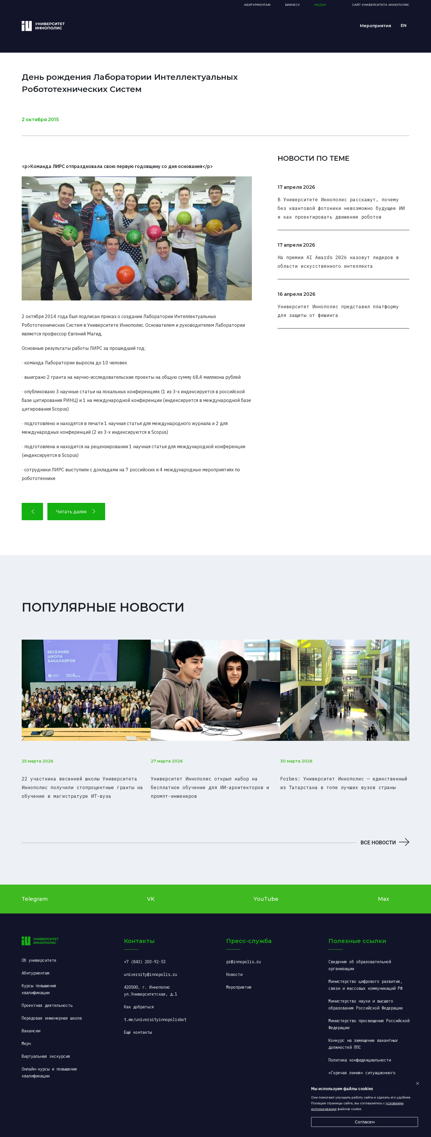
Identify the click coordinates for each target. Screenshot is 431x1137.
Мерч (26, 1035)
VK (151, 890)
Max (383, 890)
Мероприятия (375, 25)
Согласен (365, 1122)
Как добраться (139, 998)
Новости (234, 965)
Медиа (320, 5)
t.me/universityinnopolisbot (155, 1011)
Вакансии (31, 1022)
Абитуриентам (257, 5)
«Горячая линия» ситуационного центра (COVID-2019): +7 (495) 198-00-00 (367, 1071)
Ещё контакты (138, 1023)
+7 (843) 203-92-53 (145, 953)
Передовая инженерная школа (52, 1009)
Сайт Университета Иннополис (380, 5)
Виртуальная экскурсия (46, 1047)
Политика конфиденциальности (359, 1051)
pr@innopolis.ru (243, 953)
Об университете (39, 951)
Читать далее (76, 511)
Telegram (35, 890)
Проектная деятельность (47, 996)
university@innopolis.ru (150, 965)
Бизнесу (292, 5)
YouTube (266, 890)
